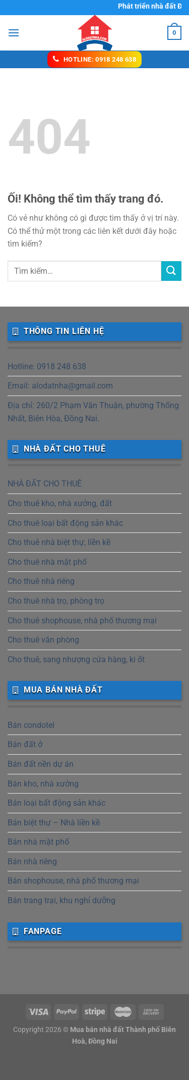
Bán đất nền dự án (41, 764)
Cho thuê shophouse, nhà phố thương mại (82, 620)
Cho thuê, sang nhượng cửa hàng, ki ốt (76, 659)
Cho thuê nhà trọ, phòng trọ (56, 601)
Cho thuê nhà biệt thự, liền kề (59, 542)
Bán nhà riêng (32, 861)
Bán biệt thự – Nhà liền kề (54, 822)
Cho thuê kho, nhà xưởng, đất (60, 503)
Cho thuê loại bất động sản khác (65, 523)
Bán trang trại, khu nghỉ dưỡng (61, 900)
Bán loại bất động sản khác (56, 803)
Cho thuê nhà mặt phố (47, 562)
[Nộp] (171, 271)
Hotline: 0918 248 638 (47, 366)
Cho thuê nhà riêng (41, 581)
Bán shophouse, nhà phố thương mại (73, 881)
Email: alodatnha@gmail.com (60, 385)
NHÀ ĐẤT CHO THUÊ (45, 483)
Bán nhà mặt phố (38, 842)
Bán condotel (31, 725)
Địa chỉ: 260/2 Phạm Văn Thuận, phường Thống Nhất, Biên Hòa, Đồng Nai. (93, 412)
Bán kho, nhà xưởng (43, 784)
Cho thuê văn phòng (43, 640)
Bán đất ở (25, 744)
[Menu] (14, 32)
